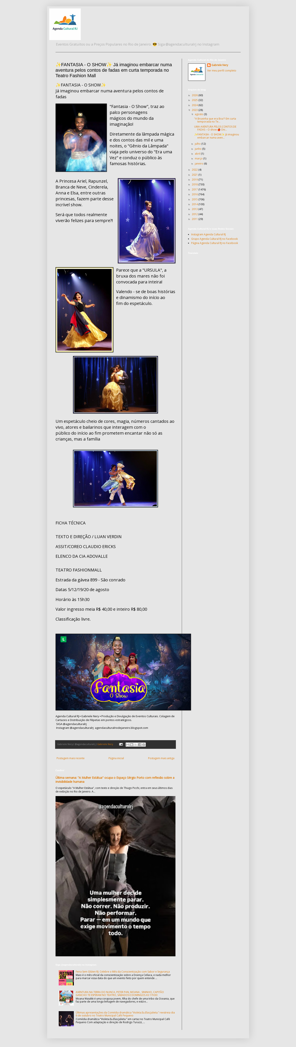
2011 (195, 219)
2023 (195, 110)
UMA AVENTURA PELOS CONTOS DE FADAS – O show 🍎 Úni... (215, 128)
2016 (195, 194)
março (199, 158)
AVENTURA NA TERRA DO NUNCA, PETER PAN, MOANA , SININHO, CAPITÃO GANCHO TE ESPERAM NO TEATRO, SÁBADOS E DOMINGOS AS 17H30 (120, 993)
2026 (195, 95)
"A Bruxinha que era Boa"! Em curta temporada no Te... (215, 120)
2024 (195, 105)
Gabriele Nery (219, 65)
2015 (195, 199)
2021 (195, 175)
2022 (195, 169)
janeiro (199, 163)
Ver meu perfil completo (221, 70)
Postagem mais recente (71, 758)
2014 (195, 204)
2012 (195, 214)
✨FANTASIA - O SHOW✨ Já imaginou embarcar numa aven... (216, 136)
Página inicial (116, 758)
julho (198, 144)
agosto (199, 114)
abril (198, 153)
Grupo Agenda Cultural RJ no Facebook (214, 239)
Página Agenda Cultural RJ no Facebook (214, 243)
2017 (195, 189)
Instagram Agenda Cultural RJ (208, 234)
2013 (195, 209)
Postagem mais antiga (161, 758)
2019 (195, 179)
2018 (195, 184)
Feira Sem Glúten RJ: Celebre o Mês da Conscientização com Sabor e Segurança (123, 971)
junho (198, 149)
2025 (195, 100)
